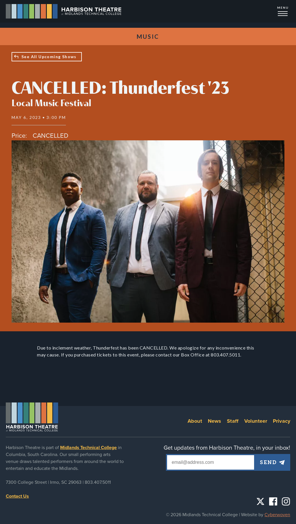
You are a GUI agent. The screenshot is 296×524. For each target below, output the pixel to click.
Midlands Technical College (88, 448)
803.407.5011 (98, 482)
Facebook (273, 501)
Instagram (286, 501)
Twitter (260, 501)
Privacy (281, 421)
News (214, 421)
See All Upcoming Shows (49, 56)
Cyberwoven (277, 515)
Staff (232, 421)
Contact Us (17, 496)
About (195, 421)
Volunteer (255, 421)
